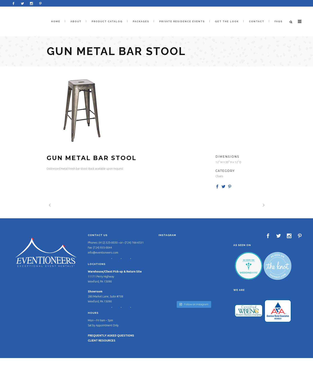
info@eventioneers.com (103, 252)
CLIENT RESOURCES (101, 340)
